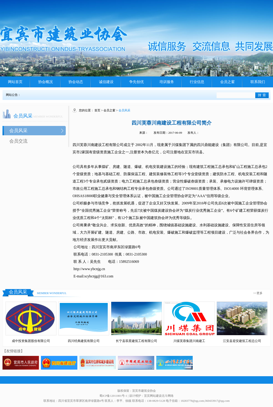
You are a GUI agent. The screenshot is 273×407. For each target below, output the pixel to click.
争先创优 (136, 82)
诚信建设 (106, 82)
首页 (97, 110)
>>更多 (258, 293)
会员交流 (18, 140)
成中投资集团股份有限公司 (31, 341)
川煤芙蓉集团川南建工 (189, 341)
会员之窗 (227, 82)
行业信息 (197, 82)
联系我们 (257, 82)
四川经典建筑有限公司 (84, 341)
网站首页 (15, 82)
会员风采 (18, 130)
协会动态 (75, 82)
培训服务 (166, 82)
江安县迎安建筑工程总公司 (242, 341)
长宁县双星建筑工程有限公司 (136, 341)
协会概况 (45, 82)
